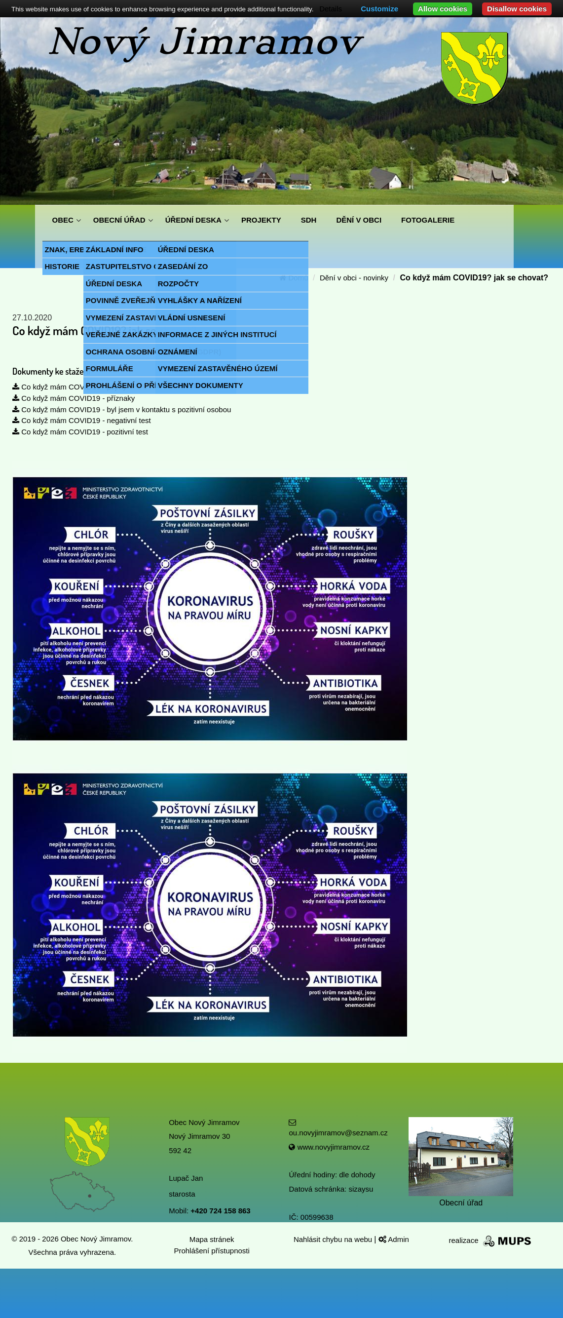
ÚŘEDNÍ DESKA (193, 220)
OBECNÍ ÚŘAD (119, 220)
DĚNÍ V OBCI (358, 220)
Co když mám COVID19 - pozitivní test (80, 431)
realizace (491, 1240)
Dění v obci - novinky (354, 277)
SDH (309, 220)
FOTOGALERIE (427, 220)
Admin (393, 1239)
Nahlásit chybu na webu (334, 1239)
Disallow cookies (517, 8)
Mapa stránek (211, 1239)
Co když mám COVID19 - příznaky (73, 398)
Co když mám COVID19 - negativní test (81, 420)
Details (330, 8)
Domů (293, 277)
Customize (379, 8)
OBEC (63, 220)
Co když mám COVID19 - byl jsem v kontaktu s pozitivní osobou (121, 409)
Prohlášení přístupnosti (211, 1250)
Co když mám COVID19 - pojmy (69, 387)
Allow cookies (442, 8)
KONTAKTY (72, 249)
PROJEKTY (261, 220)
